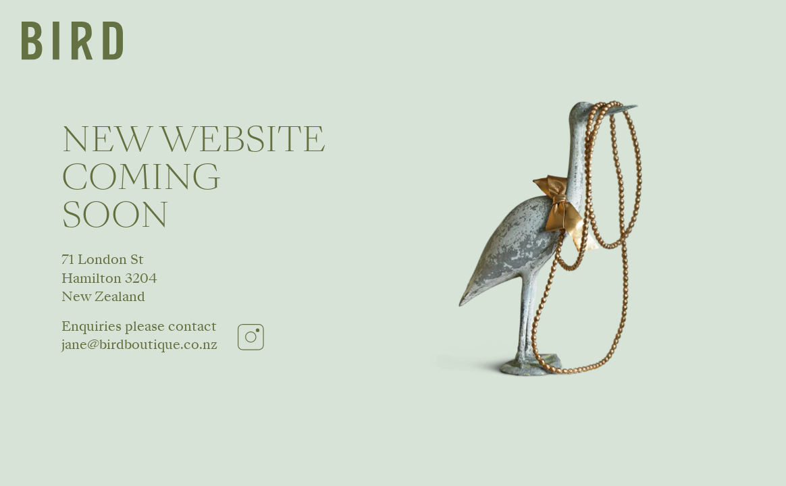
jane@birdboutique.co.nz (139, 344)
